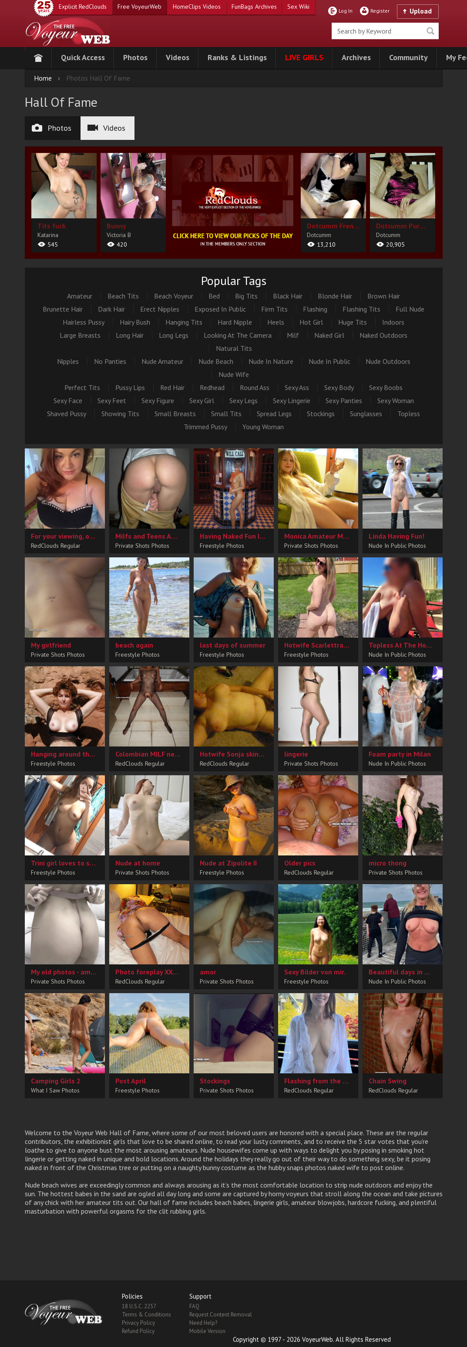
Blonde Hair (335, 296)
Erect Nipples (159, 309)
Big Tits (246, 296)
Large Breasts (80, 335)
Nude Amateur (162, 361)
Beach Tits (123, 296)
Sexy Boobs (386, 387)
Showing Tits (120, 413)
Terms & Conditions (146, 1314)
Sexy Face (68, 400)
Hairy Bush (135, 322)
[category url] (233, 201)
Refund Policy (138, 1331)
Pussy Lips (130, 387)
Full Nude (410, 309)
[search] (385, 31)
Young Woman (263, 426)
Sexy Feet (111, 400)
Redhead (212, 387)
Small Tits (226, 413)
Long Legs (173, 335)
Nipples (68, 361)
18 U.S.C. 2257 (139, 1306)
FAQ (194, 1306)
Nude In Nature (271, 361)
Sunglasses (366, 413)
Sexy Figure (157, 400)
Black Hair (287, 296)
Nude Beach (215, 361)
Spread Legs (274, 413)
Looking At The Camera (238, 335)
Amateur (79, 296)
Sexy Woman (395, 400)
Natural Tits (234, 348)
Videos (106, 128)
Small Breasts (175, 413)
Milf (293, 335)
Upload (421, 11)
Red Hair (172, 387)
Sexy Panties (344, 400)
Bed (214, 296)
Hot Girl (311, 322)
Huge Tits (352, 322)
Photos (51, 128)
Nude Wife (233, 374)
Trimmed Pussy (205, 426)
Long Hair (130, 335)
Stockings (321, 413)
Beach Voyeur (173, 296)
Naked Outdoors (383, 335)
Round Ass (254, 387)
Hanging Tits (183, 322)
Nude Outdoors (388, 361)
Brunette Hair (63, 309)
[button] (83, 58)
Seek (430, 31)
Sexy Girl (201, 400)
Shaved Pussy (66, 413)
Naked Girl (329, 335)
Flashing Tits (361, 309)
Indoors (393, 322)
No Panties (110, 361)
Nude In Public (329, 361)
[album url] (64, 202)
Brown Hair (383, 296)
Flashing (315, 309)
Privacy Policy (138, 1323)
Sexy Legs (243, 400)
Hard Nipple (235, 322)
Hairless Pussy (83, 322)
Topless (408, 413)
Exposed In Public (220, 309)
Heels (275, 322)
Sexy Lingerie (291, 400)
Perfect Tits (82, 387)
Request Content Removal (220, 1314)
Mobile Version (207, 1331)
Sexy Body (339, 387)
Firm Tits (274, 309)
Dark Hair (111, 309)
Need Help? (203, 1323)
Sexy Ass (297, 387)
